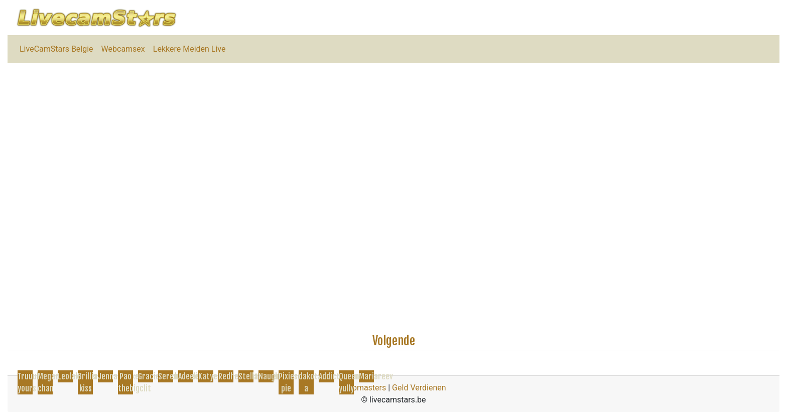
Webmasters (363, 387)
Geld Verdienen (419, 387)
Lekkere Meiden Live (189, 49)
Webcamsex (123, 49)
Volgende (393, 340)
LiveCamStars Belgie (56, 49)
